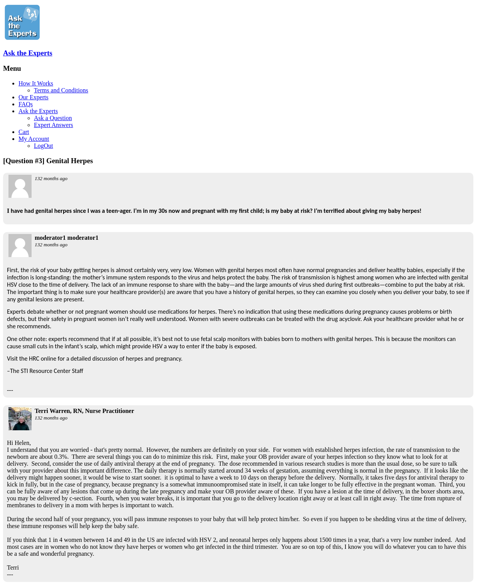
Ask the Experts (27, 53)
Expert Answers (53, 125)
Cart (23, 132)
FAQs (25, 104)
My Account (33, 138)
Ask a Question (53, 118)
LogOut (43, 145)
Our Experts (33, 97)
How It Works (35, 83)
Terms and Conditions (61, 90)
